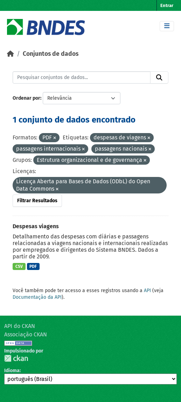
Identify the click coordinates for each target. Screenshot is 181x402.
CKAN (16, 358)
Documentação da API (37, 297)
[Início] (10, 54)
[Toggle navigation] (167, 26)
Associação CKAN (25, 334)
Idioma (12, 371)
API (147, 291)
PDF (33, 266)
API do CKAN (19, 326)
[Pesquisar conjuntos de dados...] (82, 77)
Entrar (166, 5)
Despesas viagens (36, 226)
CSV (19, 266)
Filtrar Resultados (37, 201)
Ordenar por (26, 98)
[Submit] (159, 77)
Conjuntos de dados (50, 54)
